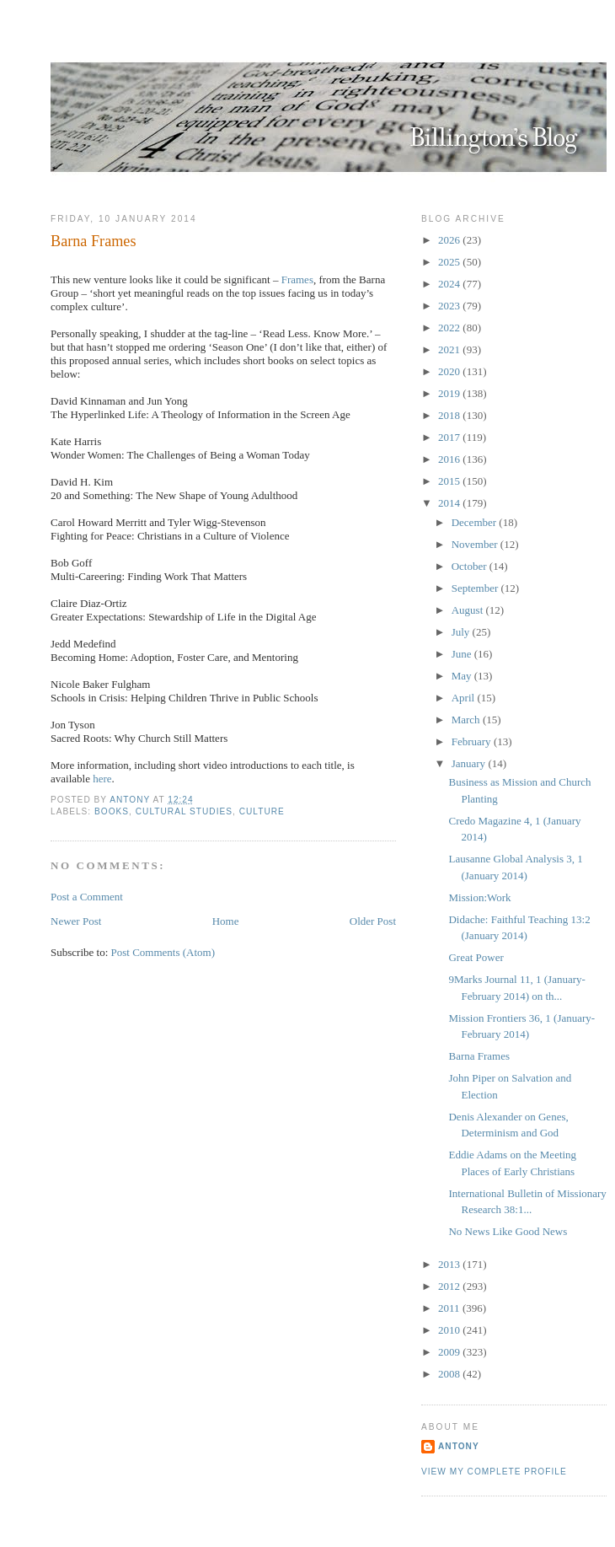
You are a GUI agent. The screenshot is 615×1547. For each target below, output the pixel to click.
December (476, 522)
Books (111, 811)
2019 (450, 393)
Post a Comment (87, 896)
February (473, 741)
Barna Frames (479, 1056)
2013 (450, 1264)
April (465, 697)
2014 (450, 503)
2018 (450, 415)
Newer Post (76, 921)
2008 (450, 1373)
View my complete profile (494, 1471)
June (463, 653)
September (476, 588)
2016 (450, 459)
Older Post (373, 921)
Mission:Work (479, 897)
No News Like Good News (507, 1231)
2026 (450, 240)
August (469, 610)
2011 (450, 1308)
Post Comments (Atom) (163, 952)
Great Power (475, 957)
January (470, 763)
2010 (450, 1330)
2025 (450, 261)
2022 (450, 327)
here (102, 778)
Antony (458, 1446)
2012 (450, 1286)
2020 (450, 371)
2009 (450, 1352)
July (462, 632)
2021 (450, 349)
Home (225, 921)
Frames (297, 279)
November (476, 544)
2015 (450, 481)
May (463, 675)
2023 (450, 305)
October (470, 566)
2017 (450, 437)
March (467, 719)
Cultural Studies (184, 811)
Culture (262, 811)
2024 (450, 283)
